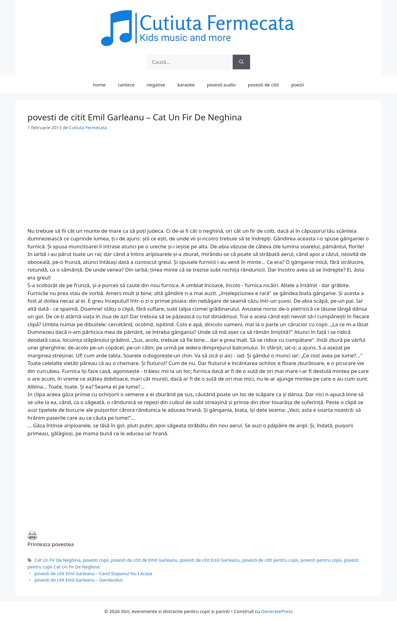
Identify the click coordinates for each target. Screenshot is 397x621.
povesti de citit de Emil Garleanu (144, 560)
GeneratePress (277, 611)
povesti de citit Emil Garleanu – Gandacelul (78, 580)
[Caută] (241, 62)
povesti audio (221, 85)
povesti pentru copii (320, 560)
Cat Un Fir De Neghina (57, 560)
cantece (126, 85)
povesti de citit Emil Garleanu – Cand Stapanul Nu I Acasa (93, 573)
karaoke (186, 85)
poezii (297, 85)
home (99, 85)
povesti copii (95, 560)
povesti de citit (263, 85)
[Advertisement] (198, 184)
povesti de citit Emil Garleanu (210, 560)
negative (156, 85)
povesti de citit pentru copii (270, 560)
